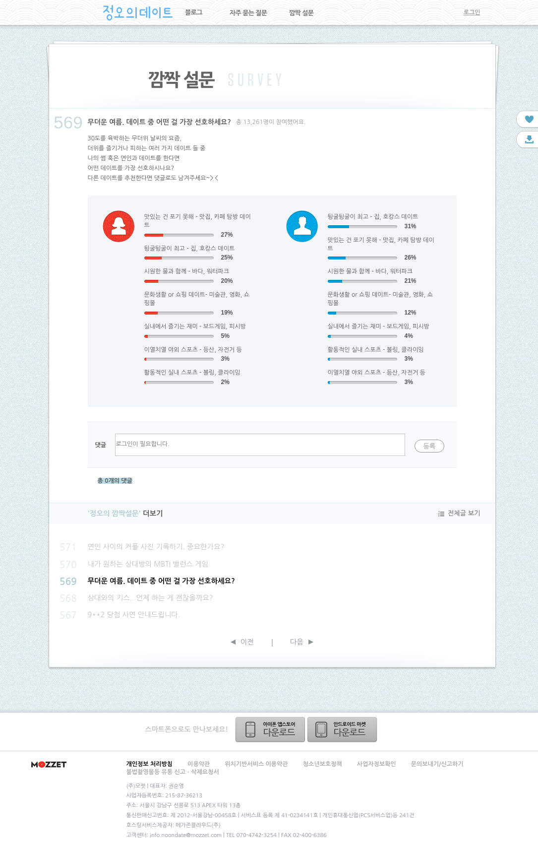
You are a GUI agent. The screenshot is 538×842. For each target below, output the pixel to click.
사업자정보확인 (376, 764)
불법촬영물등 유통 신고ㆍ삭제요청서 (172, 772)
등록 (429, 446)
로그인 (472, 12)
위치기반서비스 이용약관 (256, 764)
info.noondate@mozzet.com (186, 835)
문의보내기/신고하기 (437, 764)
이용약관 (198, 764)
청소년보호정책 (322, 764)
